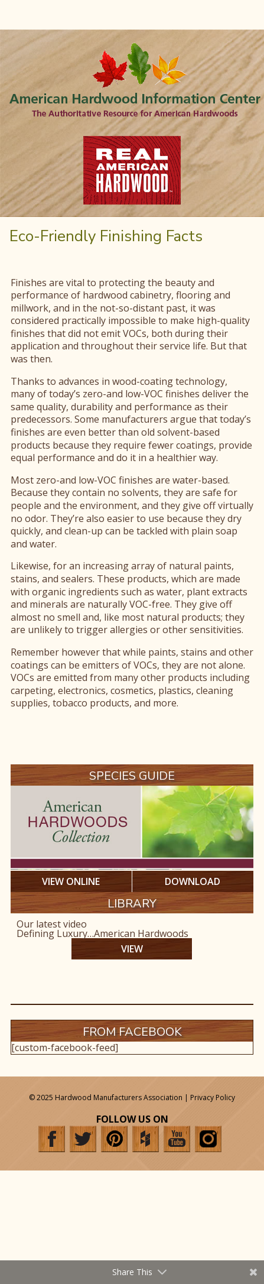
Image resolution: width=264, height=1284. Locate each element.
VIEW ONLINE (71, 881)
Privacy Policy (212, 1097)
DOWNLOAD (192, 881)
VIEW (132, 948)
